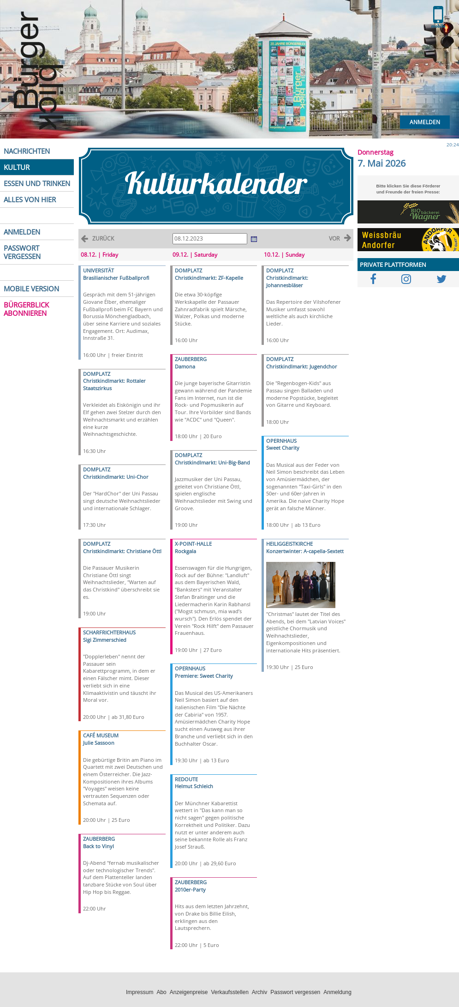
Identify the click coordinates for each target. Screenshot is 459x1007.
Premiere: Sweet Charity (204, 675)
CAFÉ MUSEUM (101, 735)
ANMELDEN (22, 231)
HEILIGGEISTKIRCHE (289, 543)
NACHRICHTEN (27, 151)
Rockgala (185, 551)
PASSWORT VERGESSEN (22, 252)
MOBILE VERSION (31, 288)
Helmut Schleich (194, 786)
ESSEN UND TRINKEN (37, 183)
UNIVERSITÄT (98, 270)
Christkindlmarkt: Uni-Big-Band (212, 462)
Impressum (139, 992)
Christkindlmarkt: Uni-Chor (116, 476)
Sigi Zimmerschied (104, 639)
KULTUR (17, 167)
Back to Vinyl (98, 846)
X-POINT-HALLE (193, 543)
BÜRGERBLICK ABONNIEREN (26, 309)
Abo (161, 992)
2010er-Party (190, 889)
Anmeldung (337, 992)
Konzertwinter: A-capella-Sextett (305, 551)
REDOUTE (186, 779)
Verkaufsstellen (229, 992)
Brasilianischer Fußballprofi (116, 277)
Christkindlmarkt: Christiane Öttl (122, 551)
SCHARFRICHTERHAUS (109, 632)
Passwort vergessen (295, 992)
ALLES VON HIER (30, 199)
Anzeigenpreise (189, 992)
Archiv (259, 992)
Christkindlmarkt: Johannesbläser (287, 281)
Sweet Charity (282, 447)
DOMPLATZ (96, 373)
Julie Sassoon (98, 742)
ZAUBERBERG (99, 838)
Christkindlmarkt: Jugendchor (301, 366)
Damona (185, 366)
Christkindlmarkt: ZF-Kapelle (209, 277)
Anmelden (425, 122)
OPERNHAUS (190, 668)
